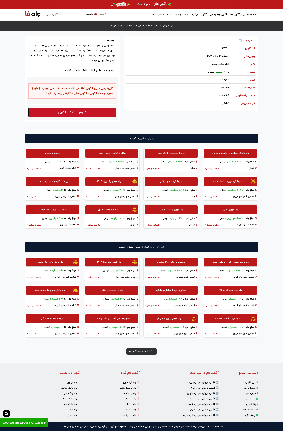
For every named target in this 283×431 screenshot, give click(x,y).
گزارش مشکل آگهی (72, 112)
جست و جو (182, 14)
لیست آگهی (97, 93)
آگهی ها (235, 14)
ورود (103, 14)
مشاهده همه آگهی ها (141, 351)
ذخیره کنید (246, 40)
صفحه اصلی (249, 14)
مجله (170, 14)
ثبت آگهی (55, 14)
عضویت (91, 14)
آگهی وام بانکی (218, 14)
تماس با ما (158, 14)
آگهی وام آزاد (199, 14)
